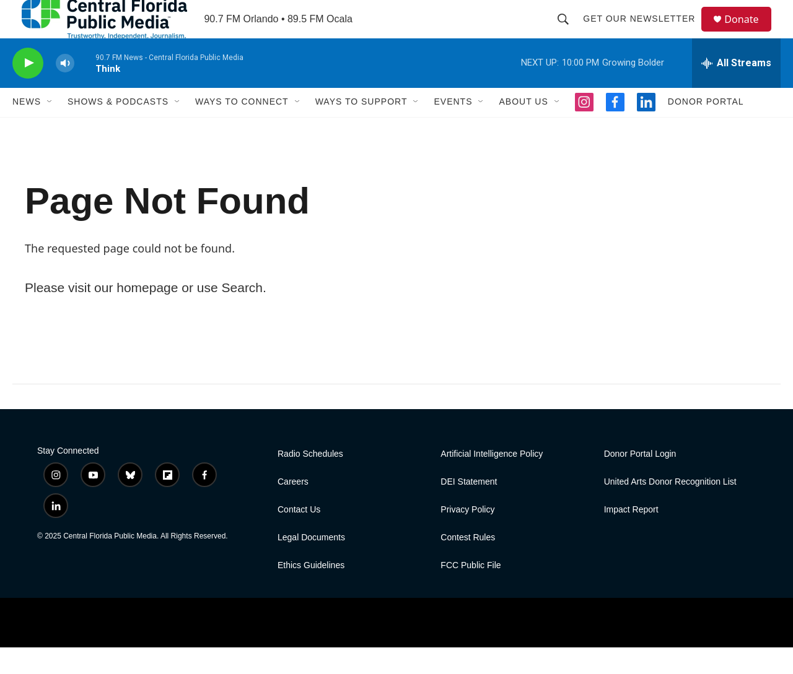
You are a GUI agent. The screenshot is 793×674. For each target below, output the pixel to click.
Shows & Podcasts (118, 129)
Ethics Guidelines (311, 592)
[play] (28, 90)
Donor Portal (706, 129)
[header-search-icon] (569, 32)
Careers (293, 508)
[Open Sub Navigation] (50, 129)
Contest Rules (467, 564)
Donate (749, 32)
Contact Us (299, 536)
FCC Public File (470, 592)
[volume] (65, 90)
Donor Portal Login (640, 480)
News (26, 129)
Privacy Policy (467, 536)
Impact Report (631, 536)
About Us (523, 129)
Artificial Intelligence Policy (491, 480)
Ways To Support (361, 129)
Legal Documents (311, 564)
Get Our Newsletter (645, 32)
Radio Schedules (310, 480)
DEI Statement (468, 508)
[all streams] (736, 89)
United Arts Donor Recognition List (670, 508)
